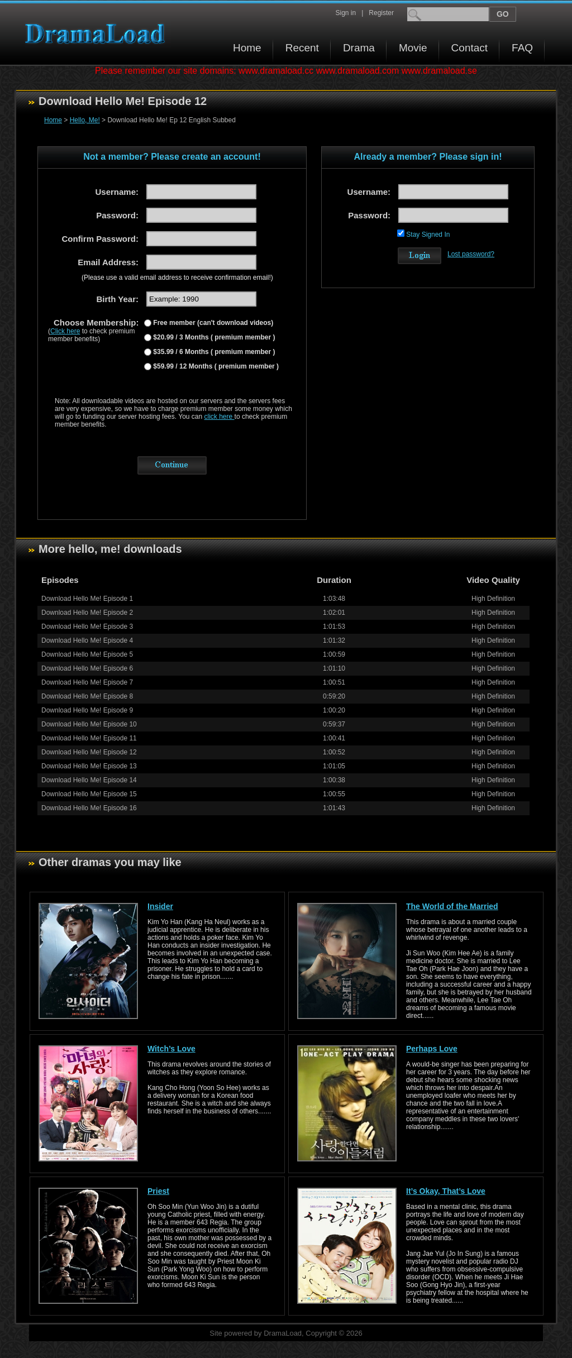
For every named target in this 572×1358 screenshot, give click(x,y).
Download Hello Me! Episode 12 (89, 752)
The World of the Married (452, 906)
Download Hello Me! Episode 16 (89, 808)
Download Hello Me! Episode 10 (89, 724)
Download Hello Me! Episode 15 (89, 794)
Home (247, 48)
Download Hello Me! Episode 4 (87, 640)
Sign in (345, 13)
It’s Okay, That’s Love (445, 1191)
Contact (469, 48)
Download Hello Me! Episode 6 (87, 668)
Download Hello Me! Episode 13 (89, 766)
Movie (413, 48)
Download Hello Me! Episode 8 (87, 696)
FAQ (522, 48)
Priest (158, 1191)
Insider (160, 906)
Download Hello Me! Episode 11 (89, 738)
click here (219, 416)
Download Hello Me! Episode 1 (87, 599)
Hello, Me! (85, 120)
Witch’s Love (171, 1048)
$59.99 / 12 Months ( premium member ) (215, 366)
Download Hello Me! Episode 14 (89, 780)
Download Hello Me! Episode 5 (87, 654)
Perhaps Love (431, 1048)
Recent (302, 48)
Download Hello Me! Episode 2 (87, 612)
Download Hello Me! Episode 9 (87, 710)
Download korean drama (98, 33)
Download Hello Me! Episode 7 (87, 682)
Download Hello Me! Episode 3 (87, 626)
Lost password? (470, 254)
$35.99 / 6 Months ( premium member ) (213, 352)
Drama (359, 48)
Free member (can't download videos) (212, 323)
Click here (65, 331)
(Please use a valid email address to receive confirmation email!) (177, 277)
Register (381, 13)
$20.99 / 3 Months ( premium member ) (213, 337)
